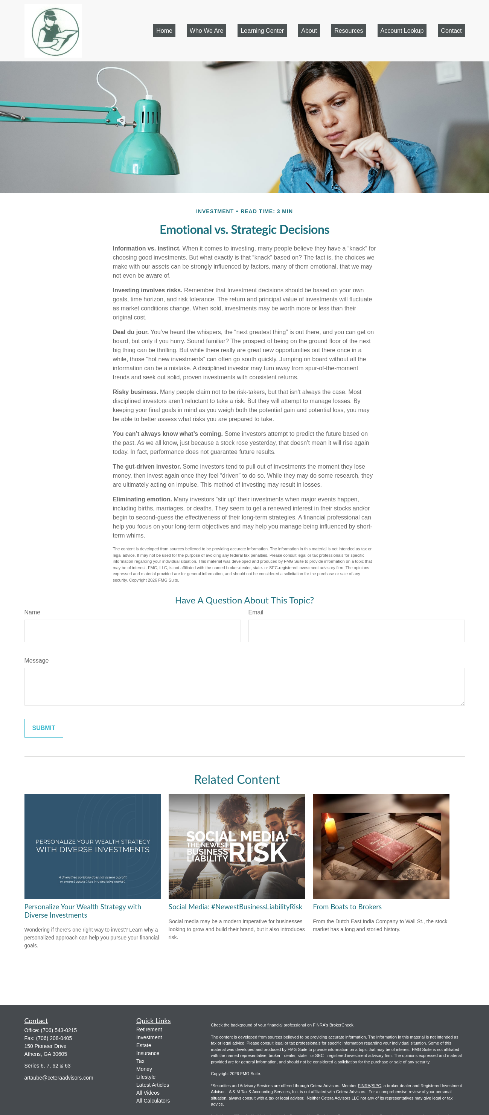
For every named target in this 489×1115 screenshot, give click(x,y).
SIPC (376, 1085)
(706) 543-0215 (59, 1030)
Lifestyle (145, 1077)
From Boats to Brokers (347, 907)
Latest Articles (152, 1085)
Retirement (149, 1029)
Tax (140, 1061)
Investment (149, 1037)
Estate (143, 1045)
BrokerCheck (341, 1025)
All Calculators (153, 1101)
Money (144, 1069)
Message (36, 660)
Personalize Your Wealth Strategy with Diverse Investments (83, 911)
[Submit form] (43, 728)
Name (32, 612)
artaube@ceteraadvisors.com (58, 1078)
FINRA (364, 1085)
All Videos (148, 1093)
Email (256, 612)
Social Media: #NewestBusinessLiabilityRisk (235, 907)
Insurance (147, 1053)
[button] (164, 30)
